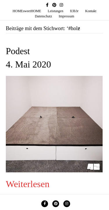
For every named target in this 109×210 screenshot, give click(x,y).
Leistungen (55, 11)
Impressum (66, 16)
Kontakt (91, 11)
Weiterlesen (27, 184)
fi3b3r (74, 11)
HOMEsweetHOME (26, 11)
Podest (18, 51)
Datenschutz (43, 16)
